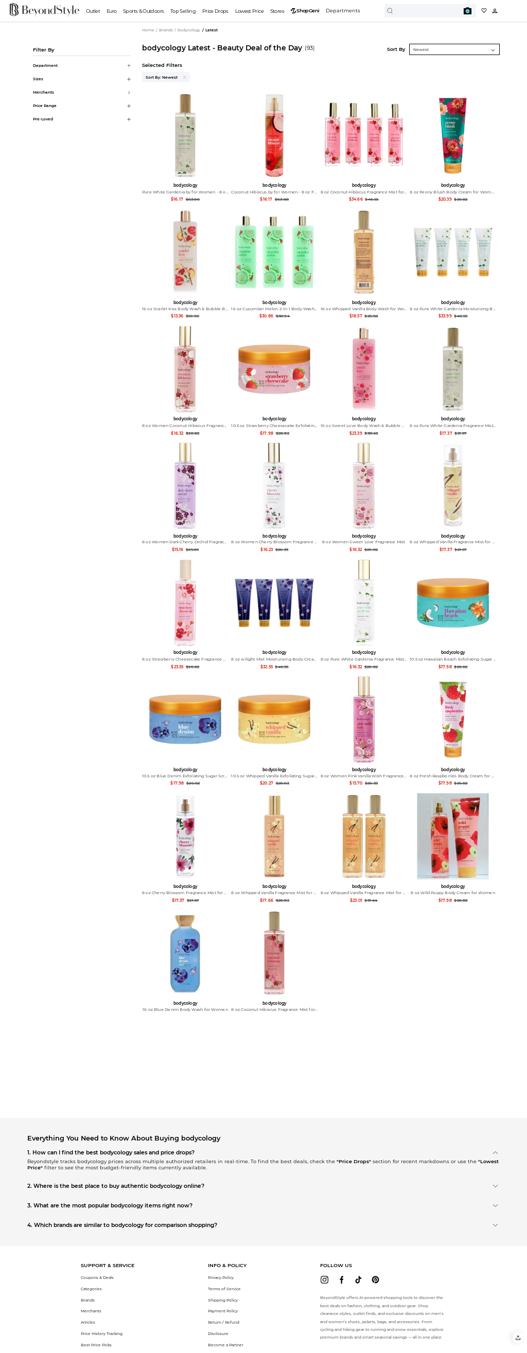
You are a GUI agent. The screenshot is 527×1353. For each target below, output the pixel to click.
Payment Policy (223, 1311)
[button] (518, 1337)
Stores (277, 11)
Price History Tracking (101, 1333)
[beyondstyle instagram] (324, 1279)
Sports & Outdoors (143, 11)
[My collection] (484, 10)
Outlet (93, 11)
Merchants (91, 1311)
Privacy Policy (221, 1277)
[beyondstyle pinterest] (375, 1279)
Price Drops (215, 11)
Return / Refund (223, 1322)
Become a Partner (225, 1345)
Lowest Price (249, 11)
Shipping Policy (223, 1300)
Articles (88, 1322)
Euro (111, 11)
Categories (91, 1289)
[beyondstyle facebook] (341, 1279)
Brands (88, 1300)
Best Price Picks (96, 1345)
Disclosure (218, 1333)
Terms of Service (224, 1289)
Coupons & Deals (97, 1277)
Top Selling (183, 11)
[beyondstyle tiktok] (358, 1279)
